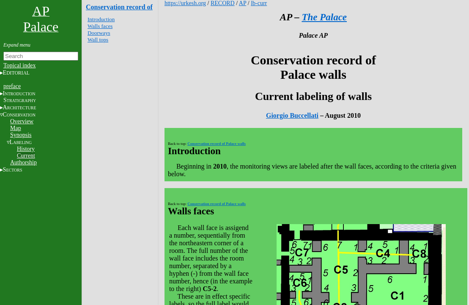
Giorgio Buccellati (292, 115)
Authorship (23, 162)
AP (242, 3)
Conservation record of (119, 7)
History (26, 149)
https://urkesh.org (185, 3)
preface (12, 86)
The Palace (324, 17)
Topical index (19, 65)
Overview (21, 121)
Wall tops (98, 39)
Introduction (101, 19)
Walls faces (100, 26)
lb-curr (259, 3)
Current (26, 155)
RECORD (223, 3)
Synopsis (21, 135)
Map (15, 128)
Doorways (99, 33)
